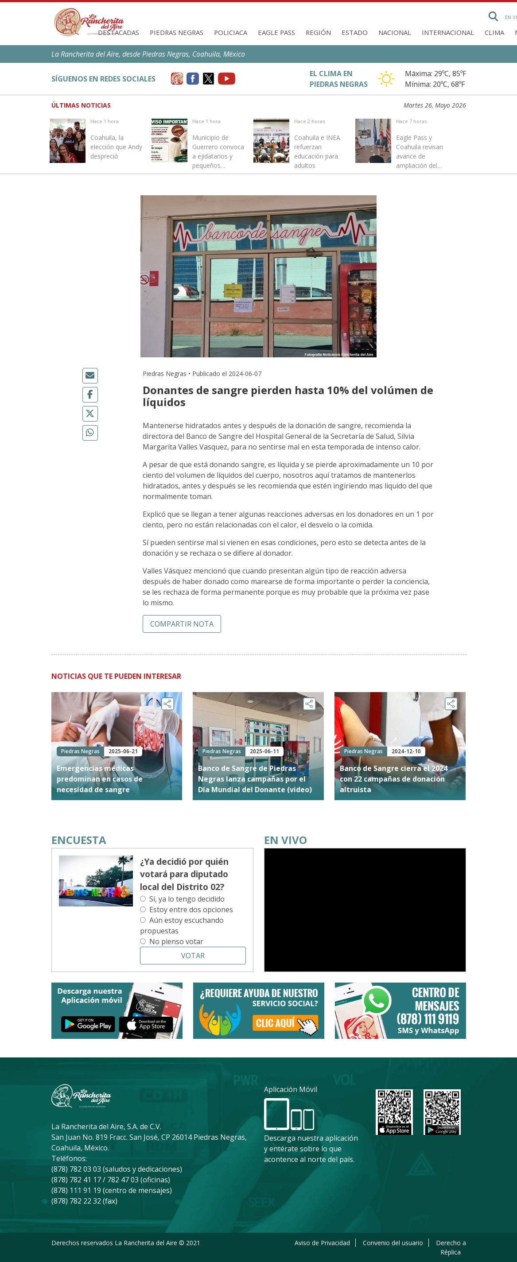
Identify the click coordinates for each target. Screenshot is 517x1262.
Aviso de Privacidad (322, 1243)
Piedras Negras (176, 32)
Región (318, 32)
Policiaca (230, 32)
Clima (494, 32)
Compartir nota (182, 624)
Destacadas (118, 32)
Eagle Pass (276, 32)
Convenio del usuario (393, 1243)
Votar (193, 955)
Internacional (448, 32)
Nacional (394, 32)
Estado (355, 32)
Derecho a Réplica (451, 1247)
